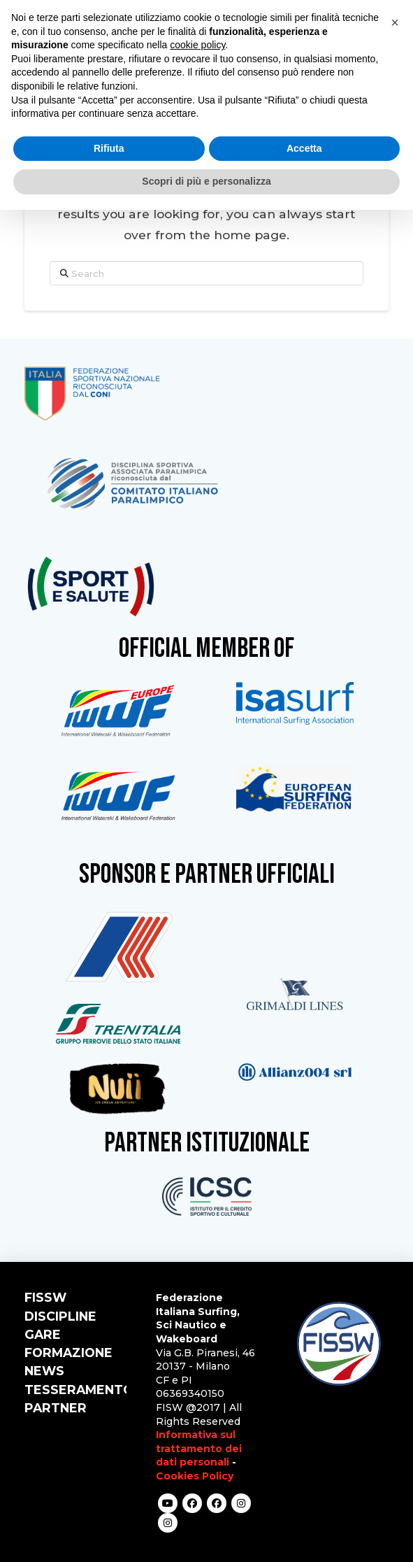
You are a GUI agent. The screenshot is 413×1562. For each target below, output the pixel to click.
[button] (395, 22)
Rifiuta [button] (109, 148)
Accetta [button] (304, 148)
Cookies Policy (194, 1476)
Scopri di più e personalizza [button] (206, 181)
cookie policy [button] (197, 44)
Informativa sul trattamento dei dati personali (199, 1448)
